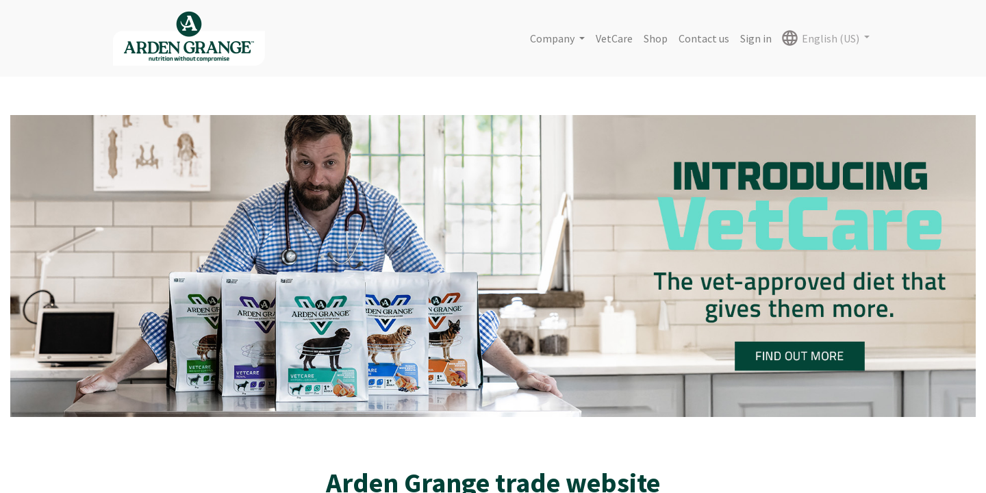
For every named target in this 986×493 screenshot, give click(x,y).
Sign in (756, 38)
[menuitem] (614, 38)
